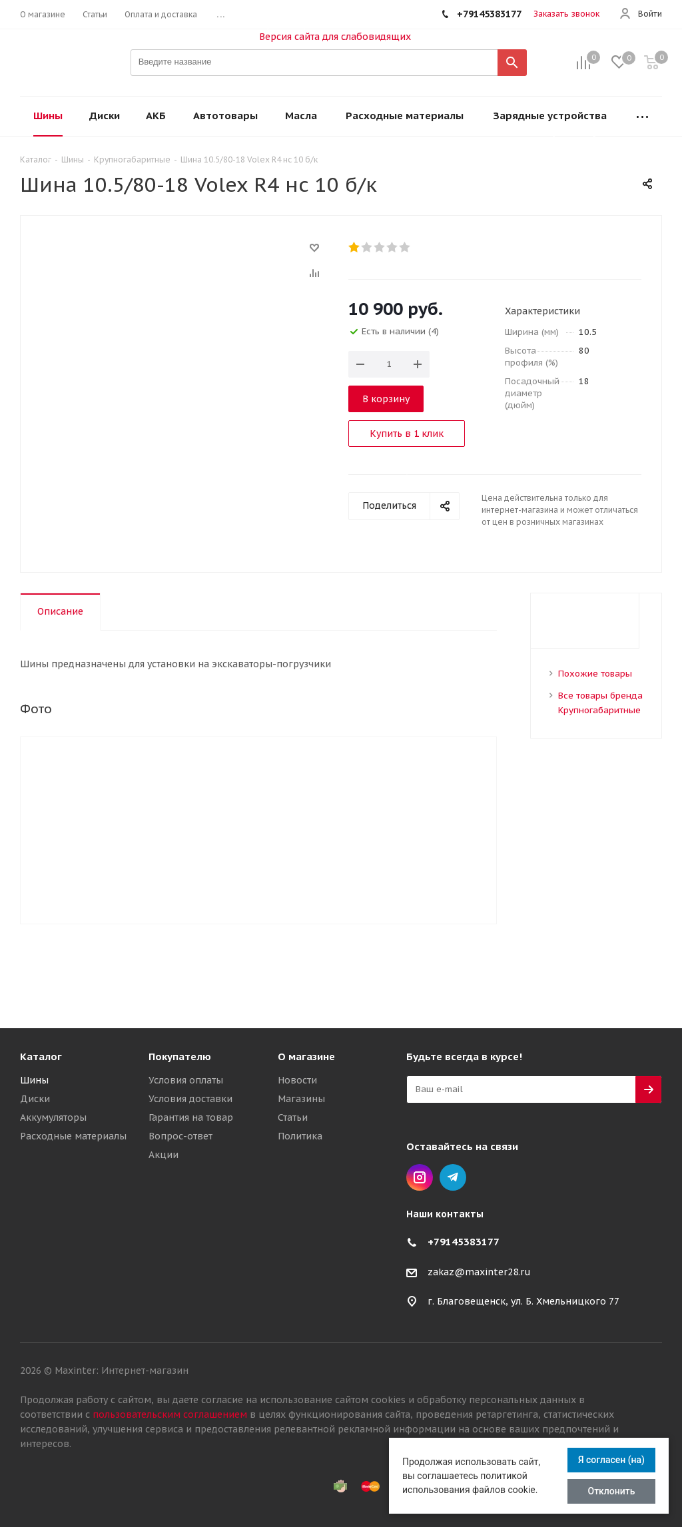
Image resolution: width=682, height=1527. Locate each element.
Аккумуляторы (53, 1117)
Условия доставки (190, 1099)
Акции (163, 1155)
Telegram (453, 1177)
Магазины (301, 1099)
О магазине (306, 1056)
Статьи (293, 1117)
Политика (300, 1136)
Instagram (419, 1177)
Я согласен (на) (611, 1459)
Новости (297, 1080)
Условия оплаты (186, 1080)
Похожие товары (595, 673)
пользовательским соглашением (170, 1414)
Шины (34, 1080)
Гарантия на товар (191, 1117)
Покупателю (180, 1056)
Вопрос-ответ (180, 1136)
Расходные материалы (73, 1136)
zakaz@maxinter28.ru (479, 1272)
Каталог (41, 1056)
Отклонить (611, 1491)
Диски (35, 1099)
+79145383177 (464, 1241)
